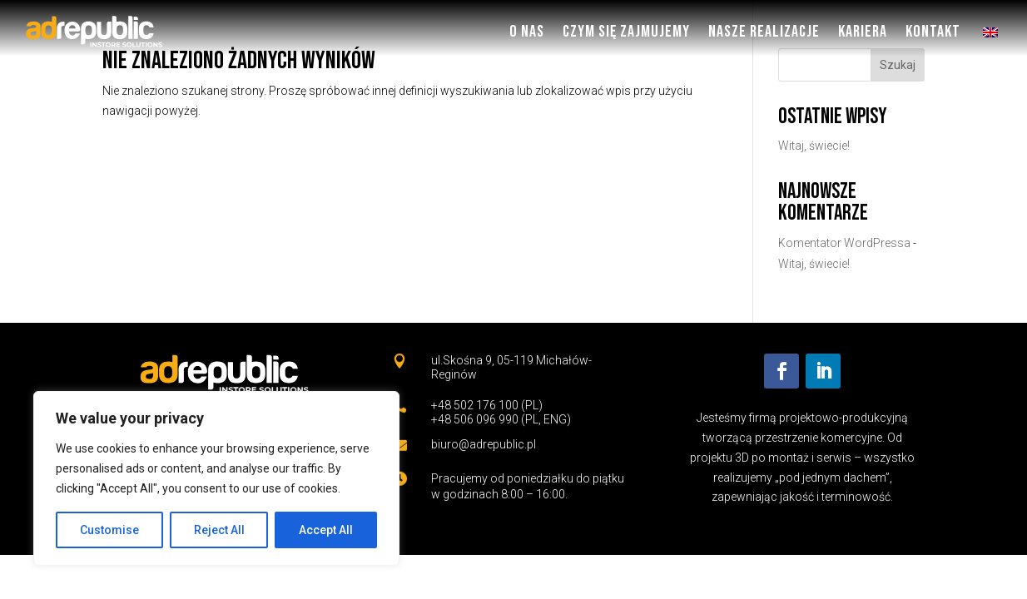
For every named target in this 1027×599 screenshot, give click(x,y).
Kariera (862, 32)
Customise (109, 530)
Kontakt (932, 32)
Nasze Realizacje (764, 32)
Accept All (326, 530)
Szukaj (897, 65)
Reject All (219, 530)
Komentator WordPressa (844, 243)
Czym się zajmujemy (626, 32)
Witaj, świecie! (814, 145)
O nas (526, 32)
